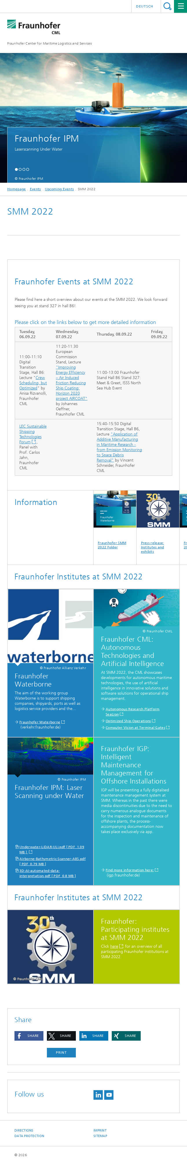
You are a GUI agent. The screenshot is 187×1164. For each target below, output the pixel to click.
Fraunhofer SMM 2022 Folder (115, 520)
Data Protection (29, 1136)
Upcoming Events (59, 189)
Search (167, 6)
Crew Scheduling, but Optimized (33, 383)
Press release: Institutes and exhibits (158, 522)
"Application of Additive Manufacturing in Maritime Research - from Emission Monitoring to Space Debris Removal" (119, 447)
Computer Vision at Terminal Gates (135, 728)
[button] (16, 169)
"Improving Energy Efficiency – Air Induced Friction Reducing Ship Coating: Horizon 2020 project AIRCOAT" (71, 383)
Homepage (16, 189)
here (114, 946)
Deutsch (144, 6)
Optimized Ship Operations (128, 721)
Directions (24, 1130)
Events (35, 189)
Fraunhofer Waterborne (39, 722)
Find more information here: (130, 870)
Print (61, 1052)
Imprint (100, 1130)
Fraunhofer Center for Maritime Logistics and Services (49, 43)
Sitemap (100, 1136)
